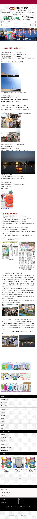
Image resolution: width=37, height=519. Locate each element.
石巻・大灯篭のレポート (6, 441)
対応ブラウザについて (6, 437)
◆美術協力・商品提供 (6, 447)
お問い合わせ (3, 502)
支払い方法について (13, 506)
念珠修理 (3, 444)
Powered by (18, 515)
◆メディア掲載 (4, 450)
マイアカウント (4, 499)
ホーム (7, 506)
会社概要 (3, 434)
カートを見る (21, 499)
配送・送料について (21, 506)
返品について (28, 506)
